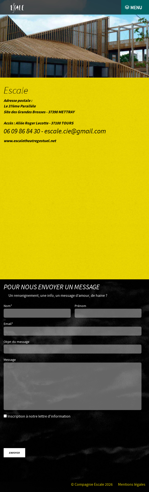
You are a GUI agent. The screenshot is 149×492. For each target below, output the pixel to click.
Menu (135, 8)
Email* (8, 324)
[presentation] (44, 434)
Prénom (80, 306)
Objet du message (16, 342)
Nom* (8, 306)
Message (10, 360)
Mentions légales (131, 484)
